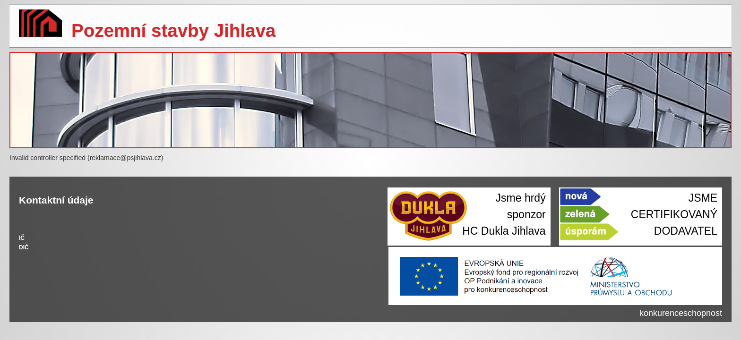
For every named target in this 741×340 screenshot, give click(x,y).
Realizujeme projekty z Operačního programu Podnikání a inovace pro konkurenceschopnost (589, 305)
